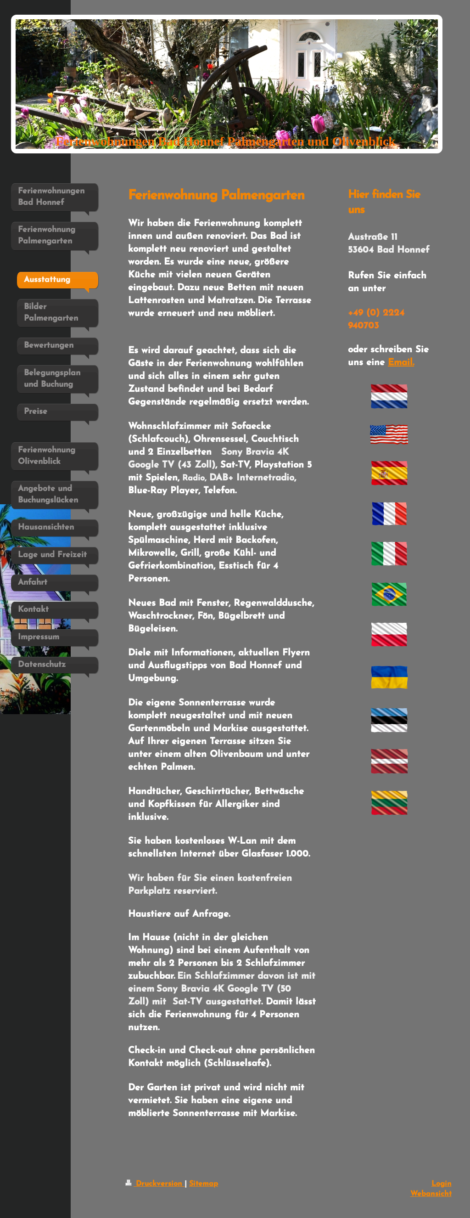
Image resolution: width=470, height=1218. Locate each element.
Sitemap (203, 1184)
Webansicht (431, 1194)
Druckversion (155, 1184)
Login (441, 1184)
